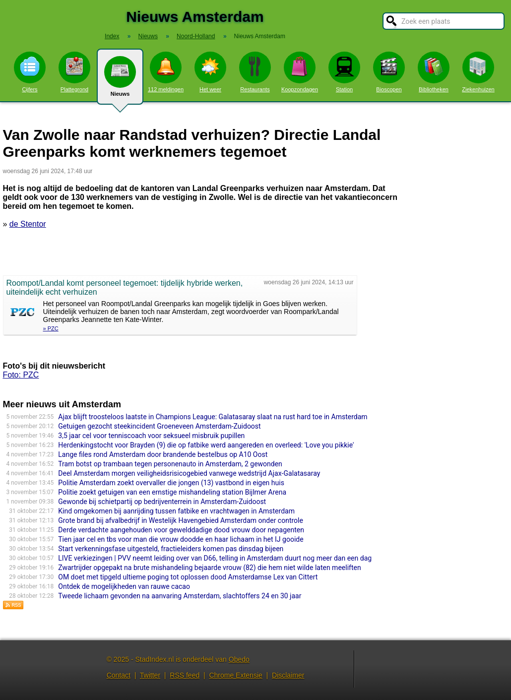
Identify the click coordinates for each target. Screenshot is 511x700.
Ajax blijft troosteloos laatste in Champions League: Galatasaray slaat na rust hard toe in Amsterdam (212, 417)
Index (112, 36)
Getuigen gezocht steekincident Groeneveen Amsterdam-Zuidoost (159, 426)
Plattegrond (74, 72)
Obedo (239, 659)
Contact (118, 675)
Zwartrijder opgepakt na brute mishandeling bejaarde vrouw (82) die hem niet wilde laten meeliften (209, 568)
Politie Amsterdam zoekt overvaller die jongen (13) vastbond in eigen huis (171, 483)
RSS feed (184, 675)
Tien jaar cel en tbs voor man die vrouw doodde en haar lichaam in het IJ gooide (180, 539)
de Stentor (27, 224)
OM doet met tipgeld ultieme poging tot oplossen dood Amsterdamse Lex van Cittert (188, 577)
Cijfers (30, 72)
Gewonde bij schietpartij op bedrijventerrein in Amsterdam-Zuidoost (162, 502)
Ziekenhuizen (478, 72)
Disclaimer (288, 675)
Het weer (210, 72)
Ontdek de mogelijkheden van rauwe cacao (124, 586)
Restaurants (255, 72)
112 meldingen (166, 72)
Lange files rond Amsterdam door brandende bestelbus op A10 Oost (162, 454)
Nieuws (120, 80)
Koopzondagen (299, 72)
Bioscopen (389, 72)
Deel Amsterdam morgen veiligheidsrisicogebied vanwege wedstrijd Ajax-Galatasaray (189, 473)
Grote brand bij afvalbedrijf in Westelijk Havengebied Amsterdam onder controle (180, 520)
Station (344, 72)
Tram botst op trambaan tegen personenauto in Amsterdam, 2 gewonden (170, 464)
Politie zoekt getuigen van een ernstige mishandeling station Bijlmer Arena (172, 492)
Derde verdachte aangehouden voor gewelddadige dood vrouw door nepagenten (181, 530)
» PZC (51, 328)
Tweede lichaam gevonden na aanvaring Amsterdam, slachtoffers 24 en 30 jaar (179, 596)
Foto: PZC (21, 375)
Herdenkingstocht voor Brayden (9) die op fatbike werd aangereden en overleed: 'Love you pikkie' (206, 445)
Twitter (150, 675)
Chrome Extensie (235, 675)
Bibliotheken (433, 72)
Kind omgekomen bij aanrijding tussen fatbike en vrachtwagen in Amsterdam (176, 511)
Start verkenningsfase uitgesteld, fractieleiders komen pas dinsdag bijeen (170, 549)
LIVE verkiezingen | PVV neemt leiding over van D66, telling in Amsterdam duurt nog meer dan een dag (215, 558)
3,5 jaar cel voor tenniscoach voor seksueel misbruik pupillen (151, 436)
